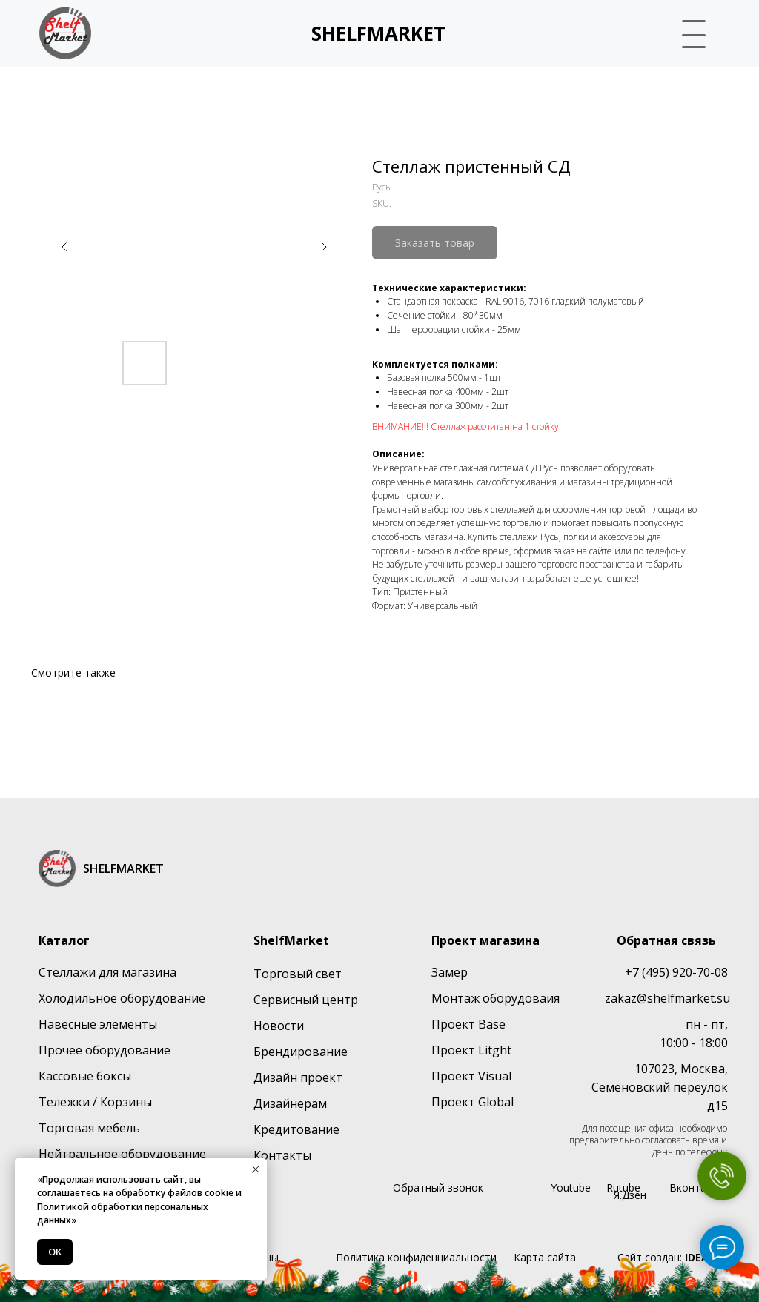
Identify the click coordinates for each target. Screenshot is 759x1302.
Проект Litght (471, 1050)
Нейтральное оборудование (122, 1154)
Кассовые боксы (85, 1076)
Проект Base (468, 1024)
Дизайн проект (297, 1077)
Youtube (571, 1187)
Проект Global (472, 1102)
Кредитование (296, 1129)
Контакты (282, 1155)
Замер (449, 972)
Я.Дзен (630, 1195)
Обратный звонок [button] (438, 1187)
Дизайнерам (290, 1103)
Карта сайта (545, 1257)
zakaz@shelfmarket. (661, 998)
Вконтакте (696, 1187)
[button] (687, 31)
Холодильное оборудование (122, 998)
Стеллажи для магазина (107, 972)
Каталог (64, 940)
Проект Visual (471, 1076)
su (723, 998)
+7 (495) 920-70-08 (676, 972)
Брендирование (300, 1051)
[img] (65, 33)
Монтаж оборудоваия (495, 998)
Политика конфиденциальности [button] (416, 1257)
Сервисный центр (305, 1000)
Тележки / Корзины (95, 1102)
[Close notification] (255, 1169)
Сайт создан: (672, 1257)
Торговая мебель (89, 1128)
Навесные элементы (98, 1024)
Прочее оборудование (104, 1050)
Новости (278, 1025)
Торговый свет (297, 974)
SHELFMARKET (378, 33)
